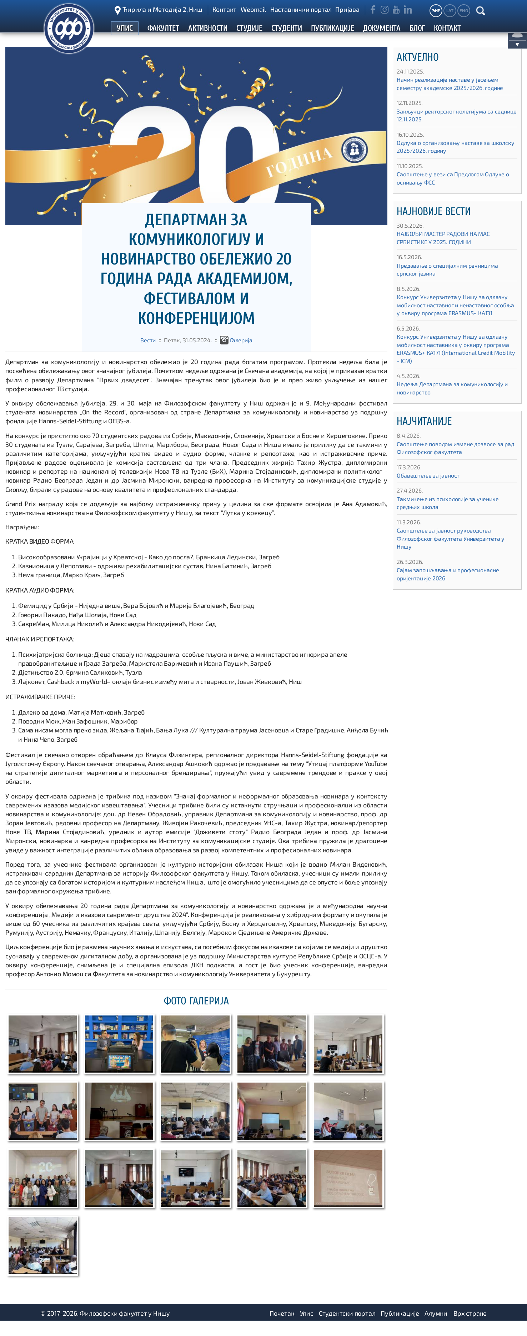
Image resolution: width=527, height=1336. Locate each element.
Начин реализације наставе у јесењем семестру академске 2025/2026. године (456, 97)
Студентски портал (347, 1327)
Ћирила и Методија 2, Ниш (162, 9)
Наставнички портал (301, 9)
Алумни (436, 1327)
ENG (464, 10)
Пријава (347, 9)
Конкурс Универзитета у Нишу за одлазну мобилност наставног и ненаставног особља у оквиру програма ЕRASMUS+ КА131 (456, 322)
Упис (306, 1327)
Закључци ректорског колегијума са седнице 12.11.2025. (451, 129)
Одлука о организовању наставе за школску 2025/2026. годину (449, 160)
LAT (449, 10)
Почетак (282, 1327)
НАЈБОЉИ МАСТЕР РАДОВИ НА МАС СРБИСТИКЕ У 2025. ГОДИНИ (448, 251)
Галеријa (244, 353)
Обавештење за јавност (432, 497)
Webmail (253, 9)
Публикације (400, 1327)
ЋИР (436, 10)
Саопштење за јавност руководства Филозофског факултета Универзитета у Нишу (455, 560)
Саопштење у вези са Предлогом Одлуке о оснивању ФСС (445, 191)
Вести (144, 353)
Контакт (224, 9)
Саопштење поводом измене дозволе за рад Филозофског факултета (456, 469)
